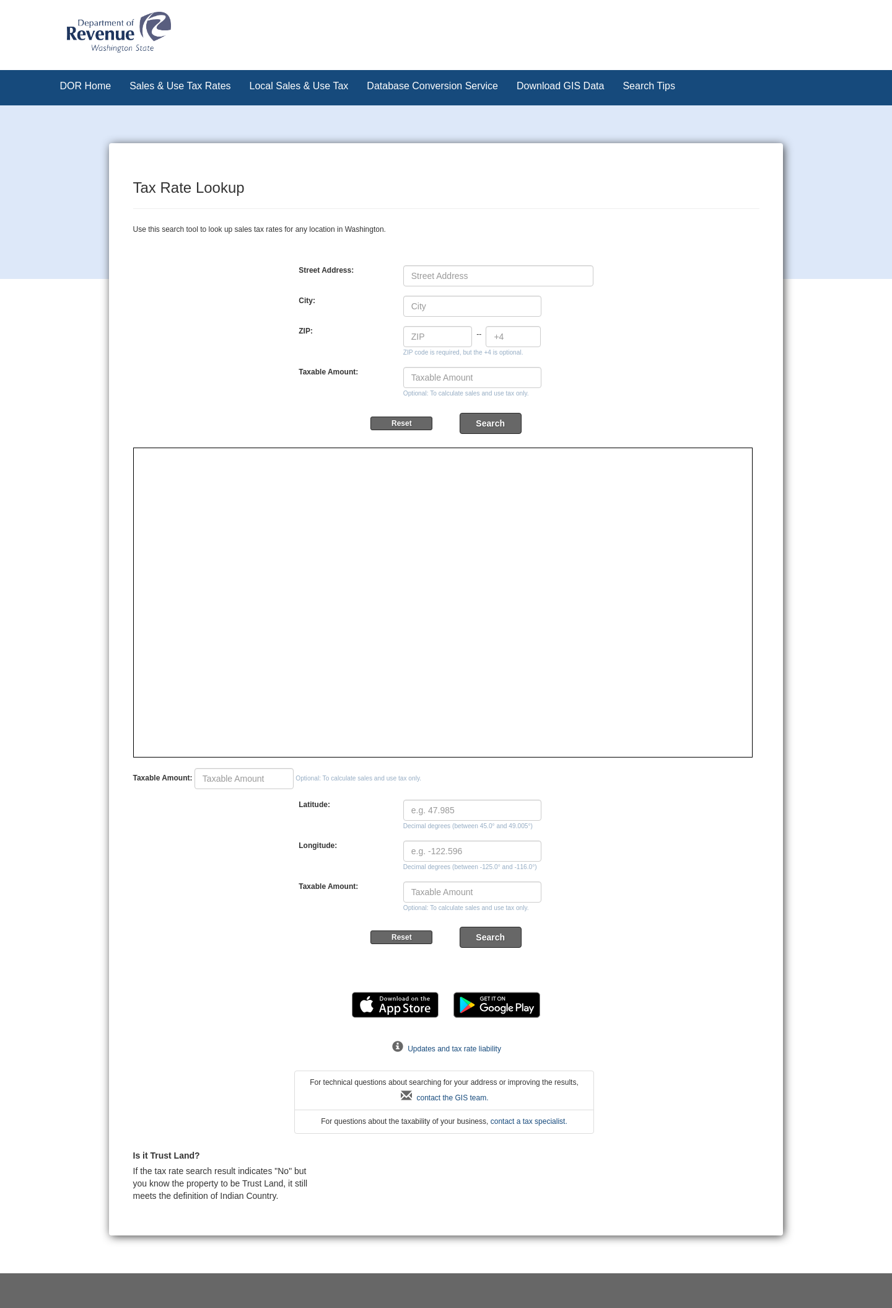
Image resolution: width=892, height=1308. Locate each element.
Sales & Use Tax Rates (179, 86)
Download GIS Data (560, 86)
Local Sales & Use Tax (299, 86)
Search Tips (649, 86)
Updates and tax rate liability (446, 1049)
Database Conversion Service (432, 86)
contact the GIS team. (444, 1098)
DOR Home (86, 86)
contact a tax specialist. (529, 1121)
